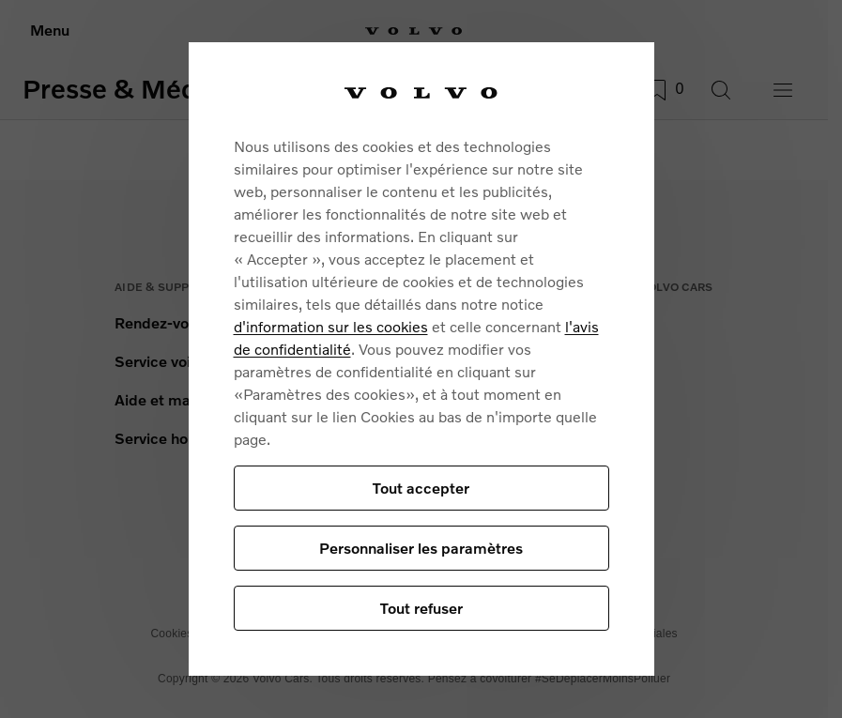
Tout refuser (421, 608)
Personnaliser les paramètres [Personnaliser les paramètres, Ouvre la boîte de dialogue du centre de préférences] (421, 548)
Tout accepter (421, 487)
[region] (421, 359)
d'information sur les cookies (331, 326)
